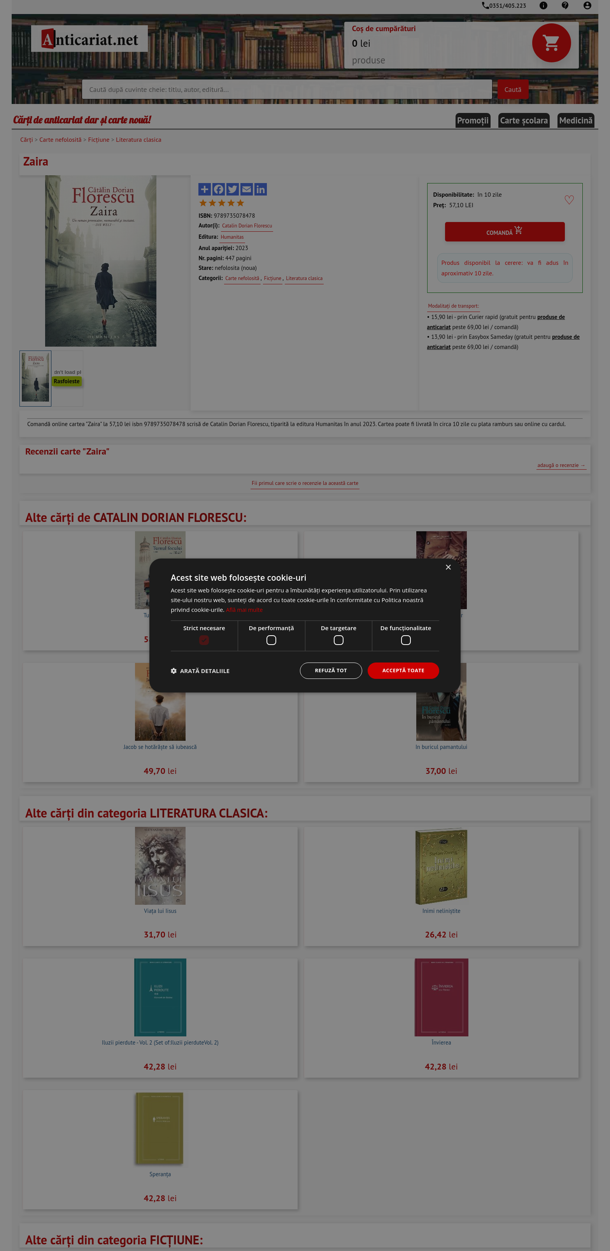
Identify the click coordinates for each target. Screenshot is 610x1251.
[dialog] (305, 625)
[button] (200, 670)
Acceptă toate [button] (401, 670)
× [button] (448, 567)
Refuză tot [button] (327, 670)
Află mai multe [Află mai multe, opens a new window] (245, 609)
